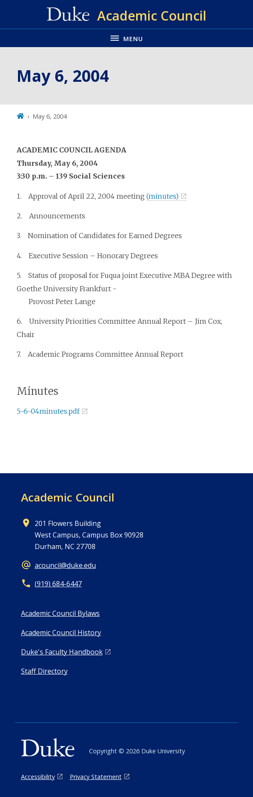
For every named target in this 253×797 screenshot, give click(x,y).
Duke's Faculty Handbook (62, 652)
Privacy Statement (96, 777)
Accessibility (38, 777)
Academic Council (67, 497)
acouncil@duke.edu (65, 565)
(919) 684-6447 (58, 583)
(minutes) (162, 196)
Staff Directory (44, 671)
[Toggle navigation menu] (126, 38)
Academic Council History (61, 632)
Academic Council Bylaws (60, 613)
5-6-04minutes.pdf (48, 411)
